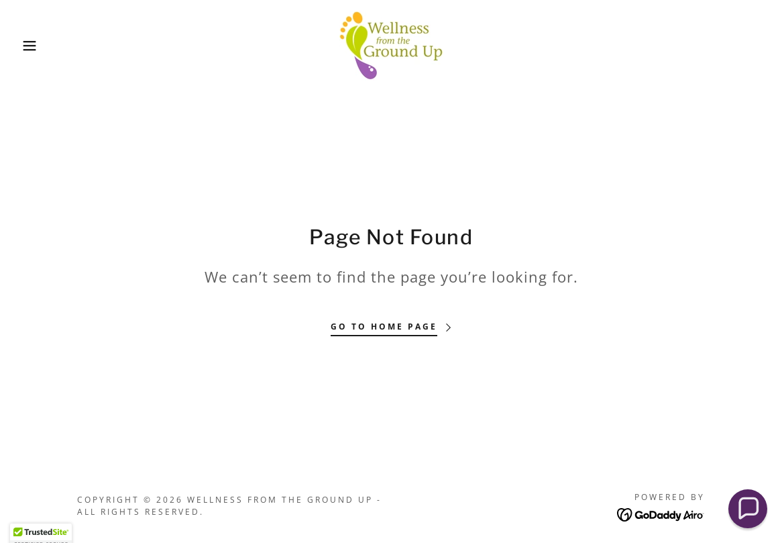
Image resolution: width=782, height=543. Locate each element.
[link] (391, 44)
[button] (39, 45)
